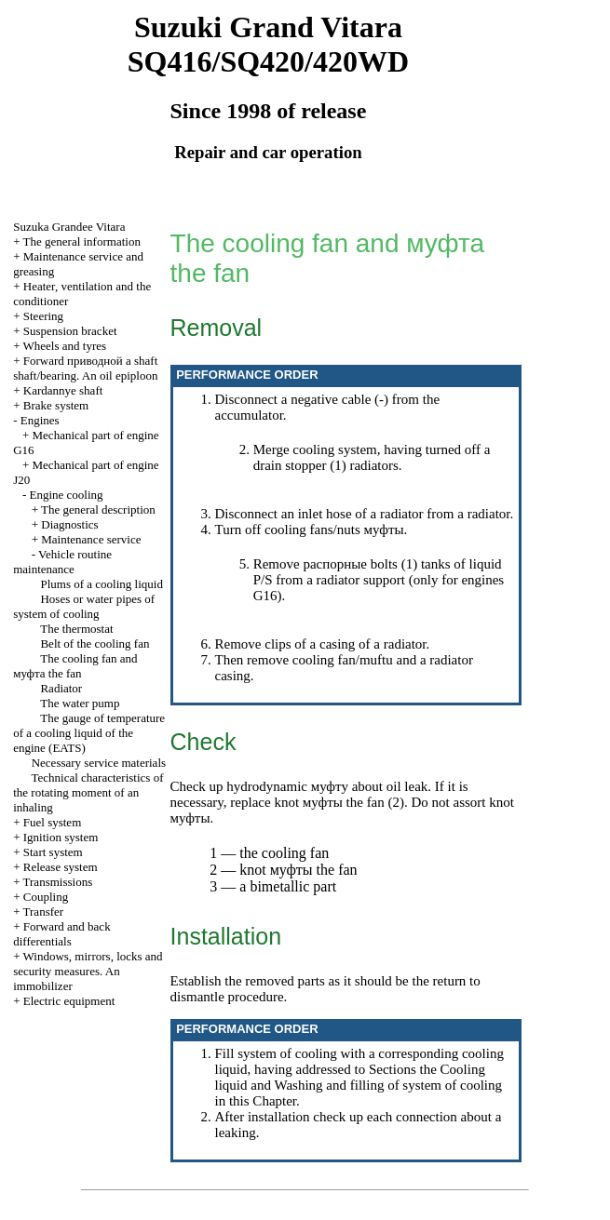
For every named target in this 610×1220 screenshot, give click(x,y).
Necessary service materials (99, 763)
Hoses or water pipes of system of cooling (84, 606)
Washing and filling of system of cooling (388, 1085)
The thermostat (76, 629)
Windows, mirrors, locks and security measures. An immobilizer (87, 971)
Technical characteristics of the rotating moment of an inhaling (88, 792)
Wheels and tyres (65, 346)
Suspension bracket (70, 331)
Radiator (61, 688)
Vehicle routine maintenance (62, 561)
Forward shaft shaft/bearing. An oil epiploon (85, 368)
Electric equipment (69, 1001)
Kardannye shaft (63, 390)
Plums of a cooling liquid (101, 584)
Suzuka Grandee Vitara (69, 227)
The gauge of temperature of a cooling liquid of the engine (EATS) (89, 733)
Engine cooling (66, 495)
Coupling (45, 897)
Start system (53, 852)
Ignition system (61, 837)
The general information (82, 241)
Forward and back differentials (61, 933)
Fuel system (52, 822)
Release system (60, 867)
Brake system (55, 405)
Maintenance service (91, 539)
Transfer (43, 911)
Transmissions (58, 882)
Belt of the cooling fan (94, 643)
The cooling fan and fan (75, 665)
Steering (43, 316)
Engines (40, 420)
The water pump (79, 703)
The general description (98, 509)
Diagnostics (69, 524)
